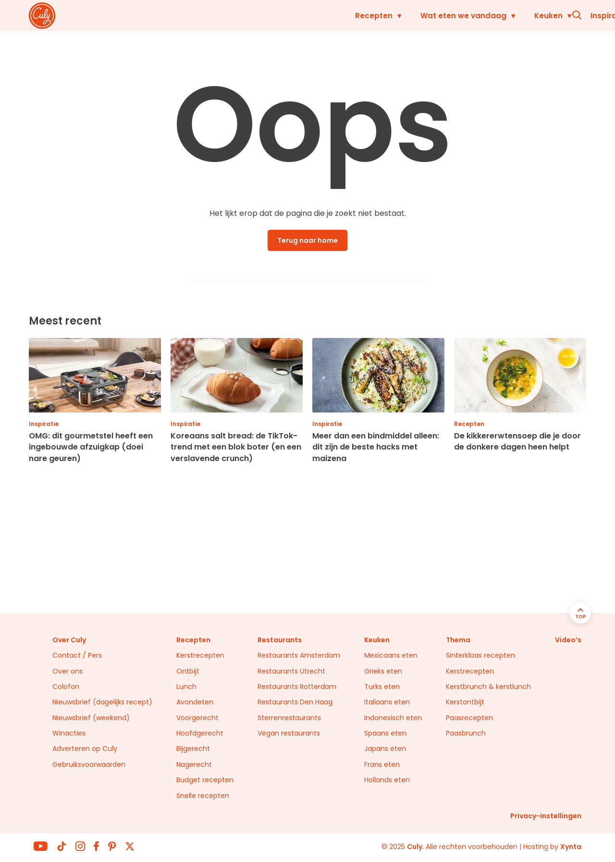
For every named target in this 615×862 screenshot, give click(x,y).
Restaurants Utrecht (291, 671)
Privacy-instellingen (545, 816)
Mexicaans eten (391, 655)
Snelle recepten (202, 795)
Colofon (65, 686)
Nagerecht (194, 764)
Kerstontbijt (465, 702)
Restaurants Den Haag (295, 702)
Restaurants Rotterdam (297, 686)
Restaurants (520, 16)
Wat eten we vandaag (304, 16)
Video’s (568, 640)
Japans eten (385, 748)
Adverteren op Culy (84, 748)
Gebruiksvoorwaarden (88, 764)
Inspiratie (449, 16)
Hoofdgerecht (199, 733)
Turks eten (382, 686)
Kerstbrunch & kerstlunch (488, 686)
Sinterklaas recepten (480, 655)
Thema (458, 640)
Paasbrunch (466, 733)
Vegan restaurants (289, 733)
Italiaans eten (387, 702)
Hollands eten (387, 780)
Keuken (389, 16)
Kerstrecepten (200, 655)
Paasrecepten (469, 718)
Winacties (69, 733)
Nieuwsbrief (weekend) (91, 718)
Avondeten (194, 702)
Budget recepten (205, 780)
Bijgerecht (193, 748)
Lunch (186, 686)
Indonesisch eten (393, 718)
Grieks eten (383, 671)
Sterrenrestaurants (289, 718)
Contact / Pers (77, 655)
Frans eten (382, 764)
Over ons (67, 671)
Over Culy (69, 640)
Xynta (570, 846)
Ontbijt (187, 671)
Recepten (215, 16)
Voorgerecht (197, 718)
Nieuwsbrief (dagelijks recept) (102, 702)
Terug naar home (307, 240)
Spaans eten (385, 733)
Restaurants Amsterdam (299, 655)
